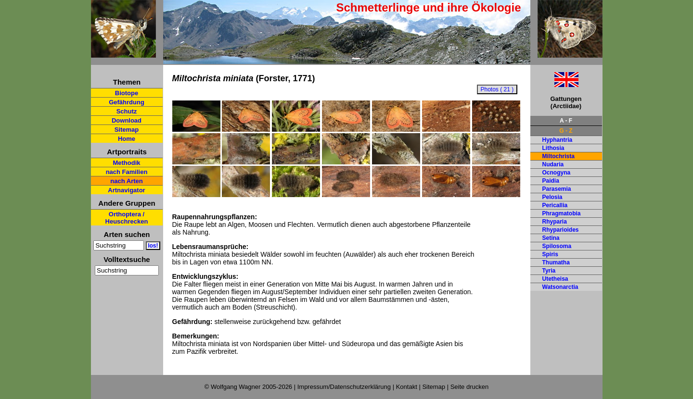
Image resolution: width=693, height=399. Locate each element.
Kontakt (406, 386)
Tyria (549, 270)
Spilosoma (557, 246)
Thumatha (556, 262)
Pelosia (552, 197)
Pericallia (555, 205)
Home (126, 138)
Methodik (126, 162)
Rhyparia (554, 221)
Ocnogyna (556, 172)
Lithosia (553, 148)
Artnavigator (126, 190)
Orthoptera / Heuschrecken (126, 218)
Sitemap (127, 129)
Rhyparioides (560, 229)
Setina (551, 238)
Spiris (550, 254)
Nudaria (553, 164)
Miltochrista (558, 156)
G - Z (565, 130)
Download (126, 120)
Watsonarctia (560, 287)
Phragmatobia (561, 213)
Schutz (126, 111)
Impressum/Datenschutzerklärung (344, 386)
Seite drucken (469, 386)
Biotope (126, 93)
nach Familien (127, 171)
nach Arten (126, 181)
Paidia (550, 180)
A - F (566, 120)
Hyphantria (557, 140)
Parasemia (556, 189)
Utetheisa (555, 278)
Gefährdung (126, 102)
